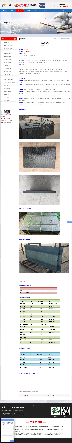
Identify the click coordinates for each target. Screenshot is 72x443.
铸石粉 (5, 103)
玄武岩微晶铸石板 (8, 48)
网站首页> (58, 38)
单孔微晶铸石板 (7, 53)
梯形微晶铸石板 (7, 68)
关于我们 (11, 10)
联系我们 (62, 10)
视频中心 (53, 10)
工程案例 (45, 10)
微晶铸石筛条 (7, 74)
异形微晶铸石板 (7, 71)
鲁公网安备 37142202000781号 (27, 414)
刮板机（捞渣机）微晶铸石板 (10, 82)
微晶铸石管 (6, 94)
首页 (4, 10)
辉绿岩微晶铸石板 (8, 45)
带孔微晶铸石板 (7, 51)
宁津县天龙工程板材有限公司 (13, 407)
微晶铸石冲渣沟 (7, 91)
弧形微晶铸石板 (7, 59)
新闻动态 (28, 10)
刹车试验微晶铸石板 (8, 79)
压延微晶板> (68, 38)
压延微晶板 (6, 100)
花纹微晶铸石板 (7, 62)
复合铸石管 (6, 97)
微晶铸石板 (6, 42)
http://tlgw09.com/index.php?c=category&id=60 (30, 391)
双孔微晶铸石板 (7, 56)
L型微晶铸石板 (7, 65)
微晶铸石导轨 (7, 85)
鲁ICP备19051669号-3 (19, 414)
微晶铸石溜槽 (7, 88)
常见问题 (36, 10)
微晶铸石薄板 (7, 77)
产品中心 (20, 10)
